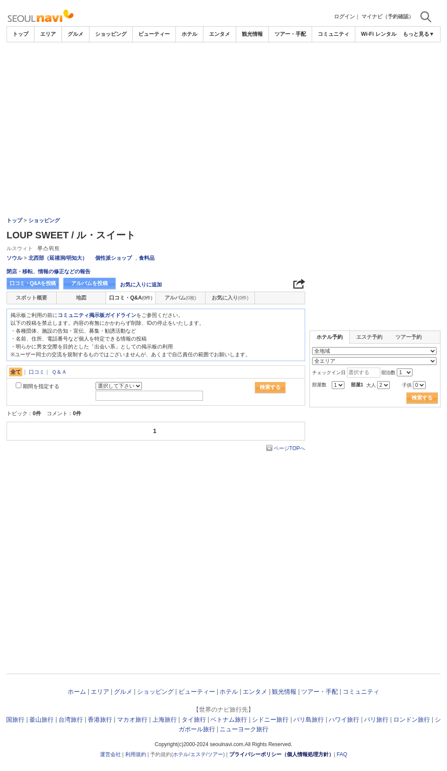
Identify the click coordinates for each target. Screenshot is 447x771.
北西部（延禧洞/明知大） (57, 258)
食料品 (147, 258)
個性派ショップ (113, 258)
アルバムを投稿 (89, 283)
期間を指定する (41, 386)
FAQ (342, 754)
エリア (48, 34)
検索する (270, 387)
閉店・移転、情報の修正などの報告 (48, 271)
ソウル (14, 258)
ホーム (77, 691)
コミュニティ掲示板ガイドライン (97, 315)
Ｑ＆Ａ (59, 372)
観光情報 (252, 34)
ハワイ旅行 (344, 719)
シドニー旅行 (270, 719)
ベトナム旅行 (228, 719)
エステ (198, 754)
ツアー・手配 (290, 34)
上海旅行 (164, 719)
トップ (20, 34)
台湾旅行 (70, 719)
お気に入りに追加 (141, 285)
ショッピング (111, 34)
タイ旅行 (194, 719)
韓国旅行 (12, 719)
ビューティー (154, 34)
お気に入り (230, 298)
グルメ (75, 34)
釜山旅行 (41, 719)
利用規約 (135, 754)
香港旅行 (100, 719)
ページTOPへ (289, 448)
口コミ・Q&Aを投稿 (33, 283)
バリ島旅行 (308, 719)
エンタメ (219, 34)
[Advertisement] (223, 66)
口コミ (37, 372)
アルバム (180, 298)
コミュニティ (333, 34)
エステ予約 (369, 337)
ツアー (215, 754)
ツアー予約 (408, 337)
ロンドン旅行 (411, 719)
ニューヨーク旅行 (244, 729)
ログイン (344, 17)
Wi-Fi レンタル (378, 34)
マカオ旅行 (132, 719)
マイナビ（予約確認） (387, 17)
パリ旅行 (376, 719)
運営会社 (110, 754)
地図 (81, 298)
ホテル (189, 34)
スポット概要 (31, 298)
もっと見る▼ (418, 34)
